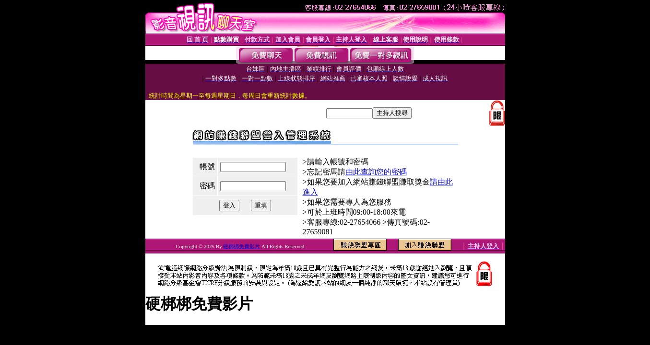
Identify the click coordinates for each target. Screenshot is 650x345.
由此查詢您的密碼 (376, 172)
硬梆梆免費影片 (241, 246)
